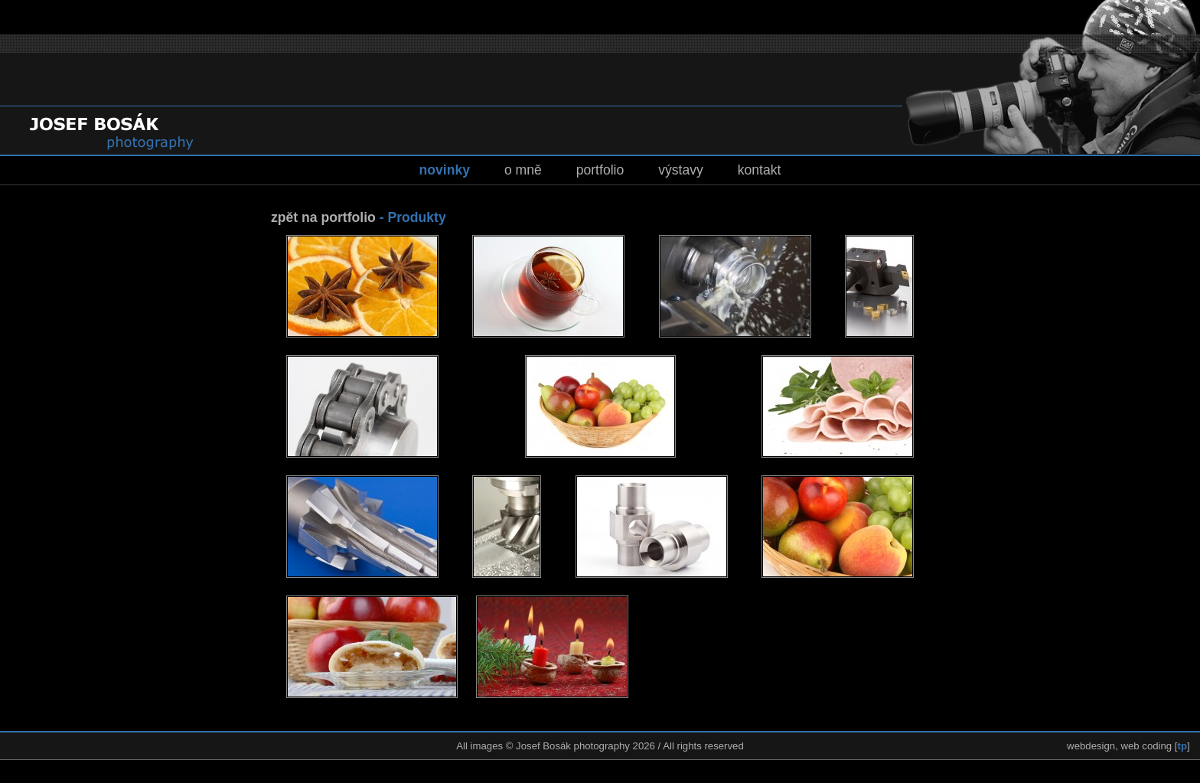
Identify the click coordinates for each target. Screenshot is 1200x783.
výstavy (680, 170)
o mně (523, 170)
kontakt (759, 170)
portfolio (600, 170)
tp (1182, 746)
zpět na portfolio (323, 217)
